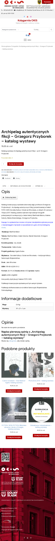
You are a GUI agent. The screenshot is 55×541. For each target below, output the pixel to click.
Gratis (3, 228)
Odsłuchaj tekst (9, 197)
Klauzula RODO (6, 513)
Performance (48, 170)
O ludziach (41, 170)
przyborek (33, 172)
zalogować (13, 341)
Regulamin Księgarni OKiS (9, 508)
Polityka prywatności (7, 511)
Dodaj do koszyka (15, 164)
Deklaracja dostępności (8, 516)
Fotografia (15, 46)
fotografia (26, 172)
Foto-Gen (19, 172)
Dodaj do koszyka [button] (14, 391)
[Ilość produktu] (4, 164)
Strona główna (6, 46)
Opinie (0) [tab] (39, 186)
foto (15, 172)
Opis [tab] (4, 186)
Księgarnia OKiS (27, 20)
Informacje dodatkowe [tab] (20, 186)
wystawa (38, 172)
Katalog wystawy (24, 170)
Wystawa (3, 172)
